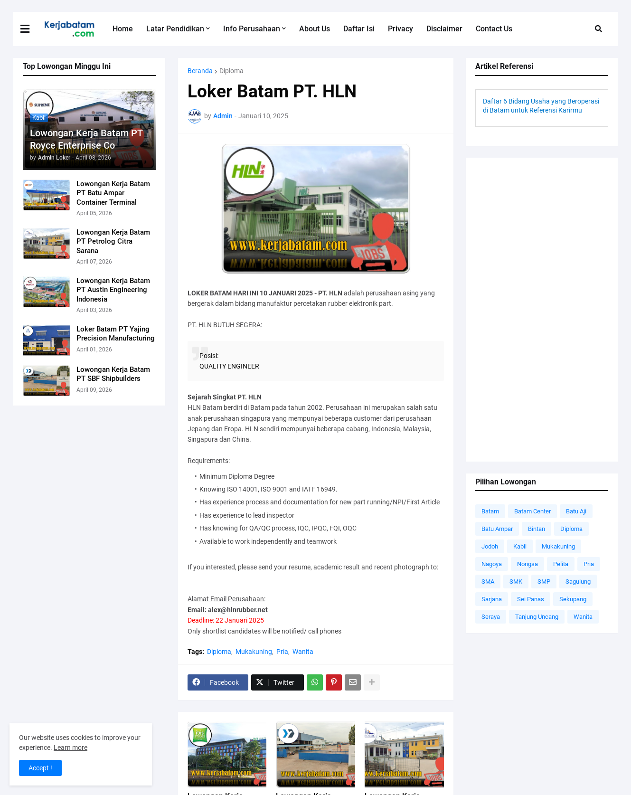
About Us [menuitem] (314, 28)
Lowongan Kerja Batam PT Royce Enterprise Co (86, 139)
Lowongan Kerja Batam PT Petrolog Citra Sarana (113, 241)
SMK (515, 581)
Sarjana (491, 599)
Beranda (200, 70)
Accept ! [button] (40, 768)
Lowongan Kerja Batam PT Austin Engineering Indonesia (113, 289)
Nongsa (527, 564)
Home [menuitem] (123, 28)
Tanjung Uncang (536, 616)
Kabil (520, 546)
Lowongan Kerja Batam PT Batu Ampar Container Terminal (113, 193)
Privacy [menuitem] (400, 28)
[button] (30, 29)
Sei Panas (530, 599)
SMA (487, 581)
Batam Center (532, 511)
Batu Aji (576, 511)
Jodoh (489, 546)
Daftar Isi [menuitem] (359, 28)
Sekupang (572, 599)
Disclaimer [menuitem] (444, 28)
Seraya (490, 616)
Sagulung (578, 581)
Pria (282, 651)
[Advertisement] (541, 309)
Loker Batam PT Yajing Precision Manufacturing (115, 334)
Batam (490, 511)
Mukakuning (253, 651)
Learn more (70, 747)
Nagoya (491, 564)
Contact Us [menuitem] (494, 28)
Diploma (231, 70)
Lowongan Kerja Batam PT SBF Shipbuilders (113, 374)
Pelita (560, 564)
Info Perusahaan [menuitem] (251, 28)
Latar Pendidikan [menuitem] (175, 28)
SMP (543, 581)
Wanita (302, 651)
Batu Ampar (497, 528)
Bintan (536, 528)
